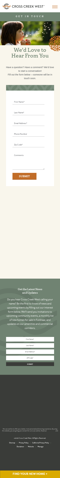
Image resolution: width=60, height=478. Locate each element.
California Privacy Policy (40, 443)
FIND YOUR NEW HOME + (30, 474)
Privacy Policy (23, 443)
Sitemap (12, 443)
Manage (41, 446)
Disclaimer (20, 446)
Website (31, 446)
